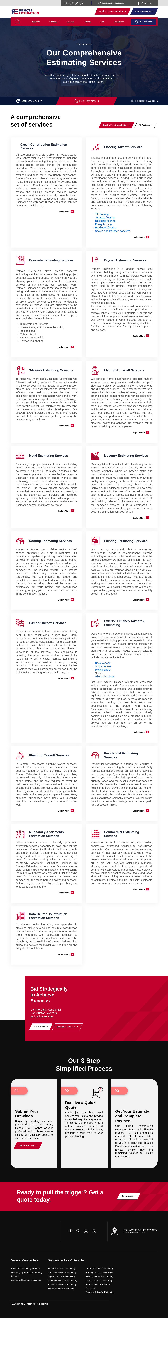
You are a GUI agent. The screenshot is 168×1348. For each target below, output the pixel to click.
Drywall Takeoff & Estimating (62, 1306)
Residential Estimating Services (26, 1298)
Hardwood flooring (106, 231)
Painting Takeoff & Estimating (100, 1306)
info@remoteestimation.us (113, 3)
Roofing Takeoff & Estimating (100, 1302)
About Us (35, 21)
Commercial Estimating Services (27, 1310)
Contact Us (118, 21)
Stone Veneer (103, 686)
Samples (70, 21)
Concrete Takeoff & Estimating (63, 1302)
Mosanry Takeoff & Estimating (101, 1298)
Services (53, 21)
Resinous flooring (105, 224)
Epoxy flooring (104, 227)
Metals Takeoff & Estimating (62, 1318)
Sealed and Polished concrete (113, 234)
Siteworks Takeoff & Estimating (63, 1310)
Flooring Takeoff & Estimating (63, 1298)
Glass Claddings (105, 697)
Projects (87, 21)
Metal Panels (103, 690)
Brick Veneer (103, 683)
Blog (102, 21)
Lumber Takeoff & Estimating (100, 1310)
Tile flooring (102, 217)
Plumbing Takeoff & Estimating (101, 1321)
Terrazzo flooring (105, 221)
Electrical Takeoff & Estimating (63, 1314)
